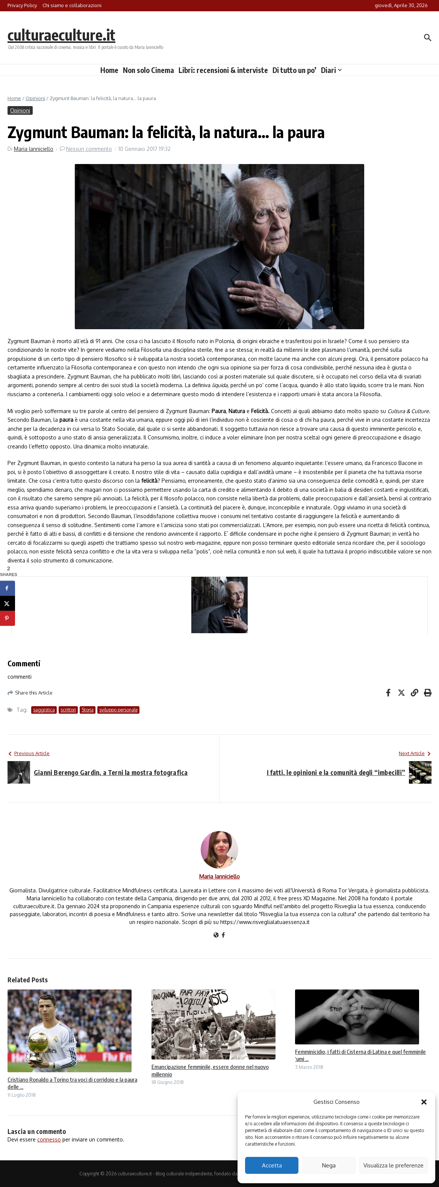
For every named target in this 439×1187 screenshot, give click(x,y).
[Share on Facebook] (7, 588)
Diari (331, 69)
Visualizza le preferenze (393, 1165)
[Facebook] (223, 935)
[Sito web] (216, 935)
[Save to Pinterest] (7, 618)
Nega (329, 1165)
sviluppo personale (118, 710)
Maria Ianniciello (33, 149)
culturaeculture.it (61, 34)
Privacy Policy (22, 5)
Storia (88, 710)
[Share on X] (7, 603)
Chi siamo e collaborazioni (71, 5)
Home (109, 69)
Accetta (272, 1165)
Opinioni (35, 98)
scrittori (68, 710)
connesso (49, 1139)
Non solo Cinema (148, 69)
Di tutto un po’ (294, 69)
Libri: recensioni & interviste (223, 69)
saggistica (44, 710)
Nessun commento (89, 149)
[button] (424, 1102)
